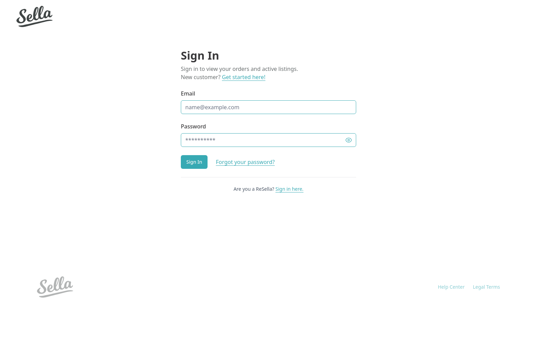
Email (188, 93)
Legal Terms (486, 287)
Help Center (451, 287)
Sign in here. (289, 189)
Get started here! (243, 77)
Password (193, 126)
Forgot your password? (245, 162)
